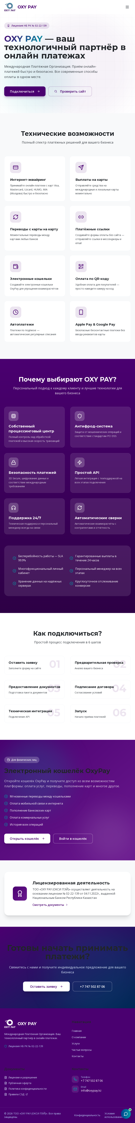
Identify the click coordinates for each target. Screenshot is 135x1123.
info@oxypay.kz (91, 1090)
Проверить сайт (70, 91)
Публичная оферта (17, 1083)
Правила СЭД (16, 1094)
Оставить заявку (46, 986)
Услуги (76, 1043)
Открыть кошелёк (27, 838)
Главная (77, 1031)
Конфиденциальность (87, 1115)
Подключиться (25, 91)
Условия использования (114, 1115)
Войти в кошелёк (73, 838)
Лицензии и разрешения (20, 1077)
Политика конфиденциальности (25, 1088)
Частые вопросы (82, 1049)
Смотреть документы (50, 905)
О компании (79, 1037)
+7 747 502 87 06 (92, 986)
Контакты (77, 1056)
